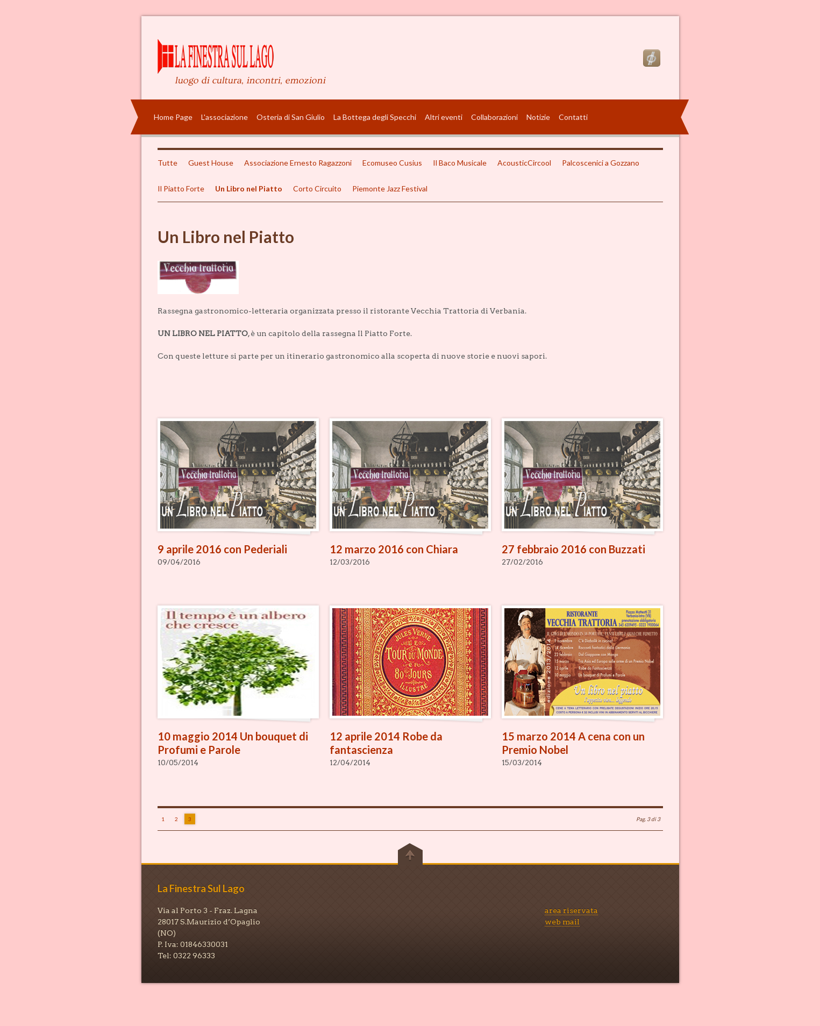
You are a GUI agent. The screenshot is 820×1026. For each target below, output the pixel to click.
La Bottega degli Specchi (374, 117)
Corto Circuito (317, 188)
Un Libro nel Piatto (248, 188)
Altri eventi (443, 117)
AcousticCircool (524, 162)
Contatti (573, 117)
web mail (562, 921)
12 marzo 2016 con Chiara (394, 549)
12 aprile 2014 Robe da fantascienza (386, 743)
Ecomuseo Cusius (392, 162)
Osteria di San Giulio (290, 117)
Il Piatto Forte (181, 188)
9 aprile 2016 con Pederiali (222, 549)
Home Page (173, 117)
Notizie (538, 117)
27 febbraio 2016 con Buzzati (573, 549)
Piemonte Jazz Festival (389, 188)
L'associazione (224, 117)
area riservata (571, 910)
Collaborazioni (494, 117)
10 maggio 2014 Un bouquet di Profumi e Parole (233, 743)
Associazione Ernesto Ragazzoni (298, 162)
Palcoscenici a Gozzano (600, 162)
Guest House (210, 162)
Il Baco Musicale (460, 162)
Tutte (167, 162)
